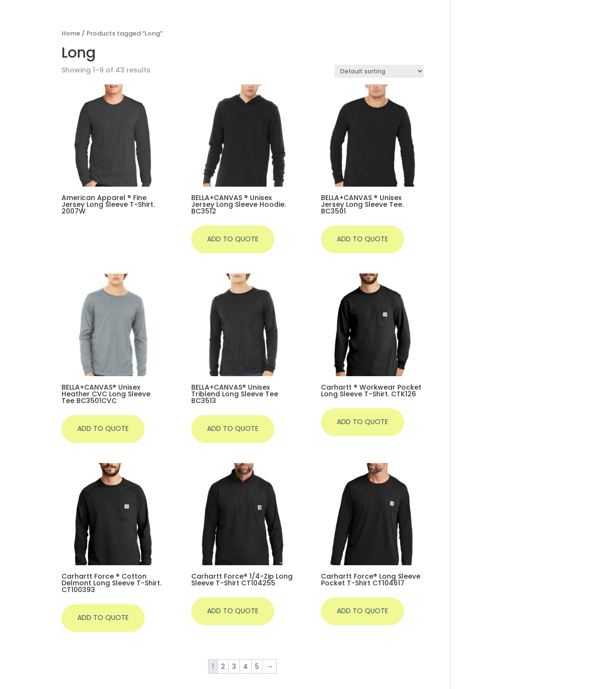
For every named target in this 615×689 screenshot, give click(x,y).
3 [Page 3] (234, 666)
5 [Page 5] (257, 666)
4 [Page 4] (245, 666)
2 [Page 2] (223, 666)
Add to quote (232, 239)
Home (71, 33)
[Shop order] (379, 71)
